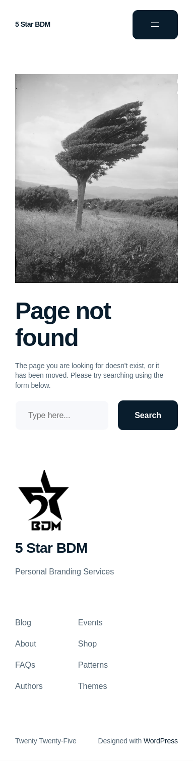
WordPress (161, 741)
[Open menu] (155, 24)
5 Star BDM (32, 24)
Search (148, 415)
